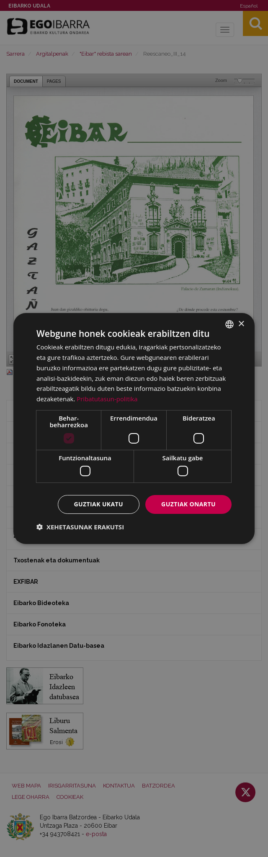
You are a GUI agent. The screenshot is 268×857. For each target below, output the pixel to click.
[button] (80, 526)
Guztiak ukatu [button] (99, 504)
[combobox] (229, 324)
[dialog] (134, 428)
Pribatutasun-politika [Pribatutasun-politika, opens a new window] (107, 399)
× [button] (241, 324)
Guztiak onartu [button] (188, 504)
